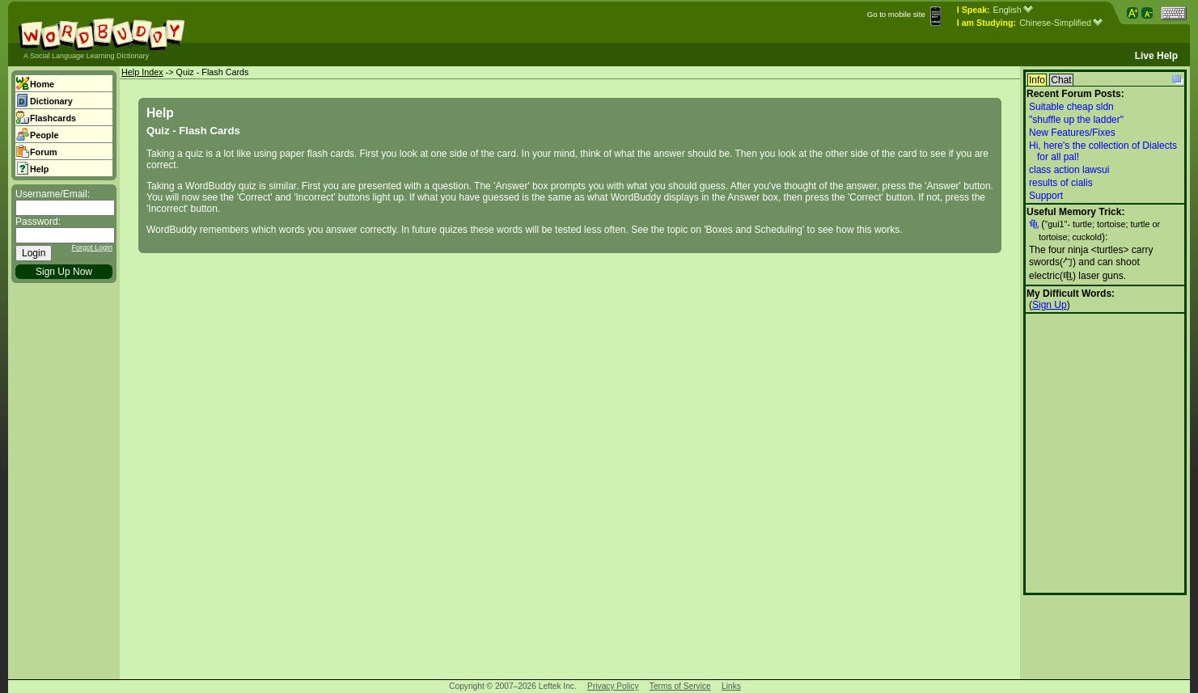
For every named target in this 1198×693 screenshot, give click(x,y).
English (1013, 10)
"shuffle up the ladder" (1076, 119)
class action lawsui (1069, 169)
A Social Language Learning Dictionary (86, 56)
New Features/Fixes (1072, 132)
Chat (1061, 80)
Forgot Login (91, 247)
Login (33, 253)
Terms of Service (680, 686)
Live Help (1156, 55)
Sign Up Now (64, 271)
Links (731, 686)
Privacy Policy (612, 686)
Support (1046, 195)
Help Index (142, 72)
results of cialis (1061, 182)
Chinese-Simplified (1061, 22)
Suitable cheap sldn (1071, 106)
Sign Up (1049, 305)
